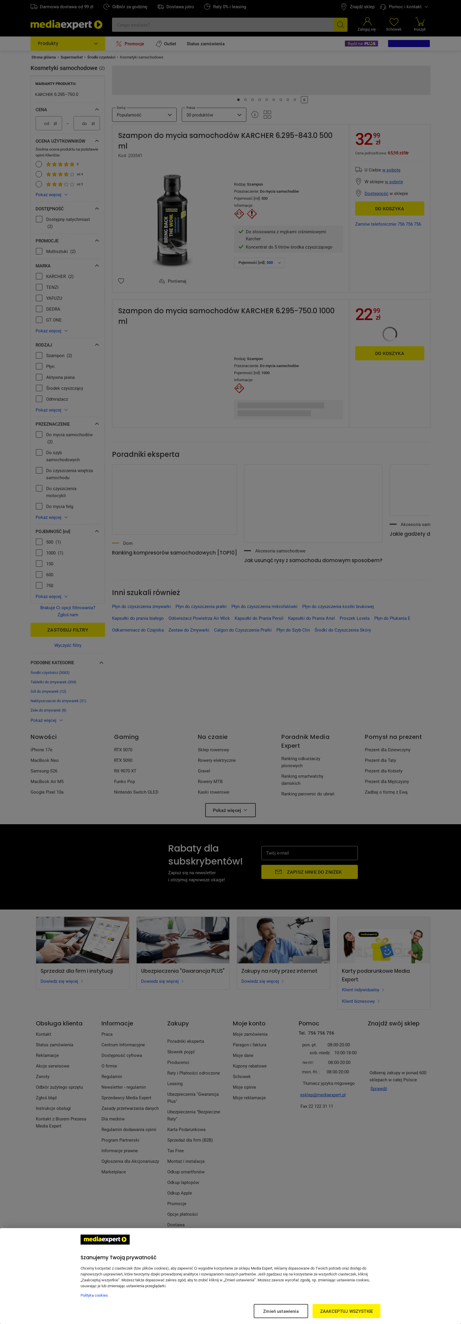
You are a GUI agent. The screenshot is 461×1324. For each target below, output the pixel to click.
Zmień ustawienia (280, 1311)
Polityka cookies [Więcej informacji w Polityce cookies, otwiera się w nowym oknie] (94, 1295)
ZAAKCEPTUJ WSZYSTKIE (346, 1311)
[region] (230, 1276)
